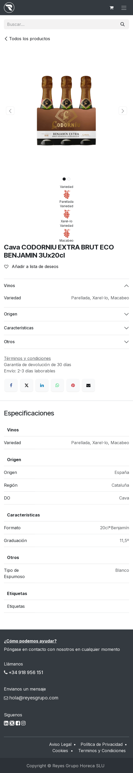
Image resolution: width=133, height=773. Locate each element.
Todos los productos (27, 38)
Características (18, 327)
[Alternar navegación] (124, 7)
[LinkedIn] (42, 385)
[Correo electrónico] (88, 385)
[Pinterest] (73, 385)
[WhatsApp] (57, 385)
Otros (9, 341)
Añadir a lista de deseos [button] (31, 266)
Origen (10, 314)
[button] (10, 110)
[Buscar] (122, 24)
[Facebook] (11, 385)
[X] (26, 385)
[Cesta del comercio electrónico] (111, 7)
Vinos (9, 285)
